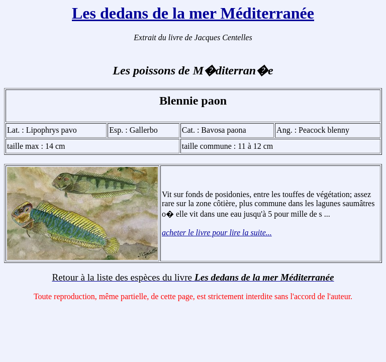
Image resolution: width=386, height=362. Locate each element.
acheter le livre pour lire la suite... (217, 232)
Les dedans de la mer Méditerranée (193, 13)
